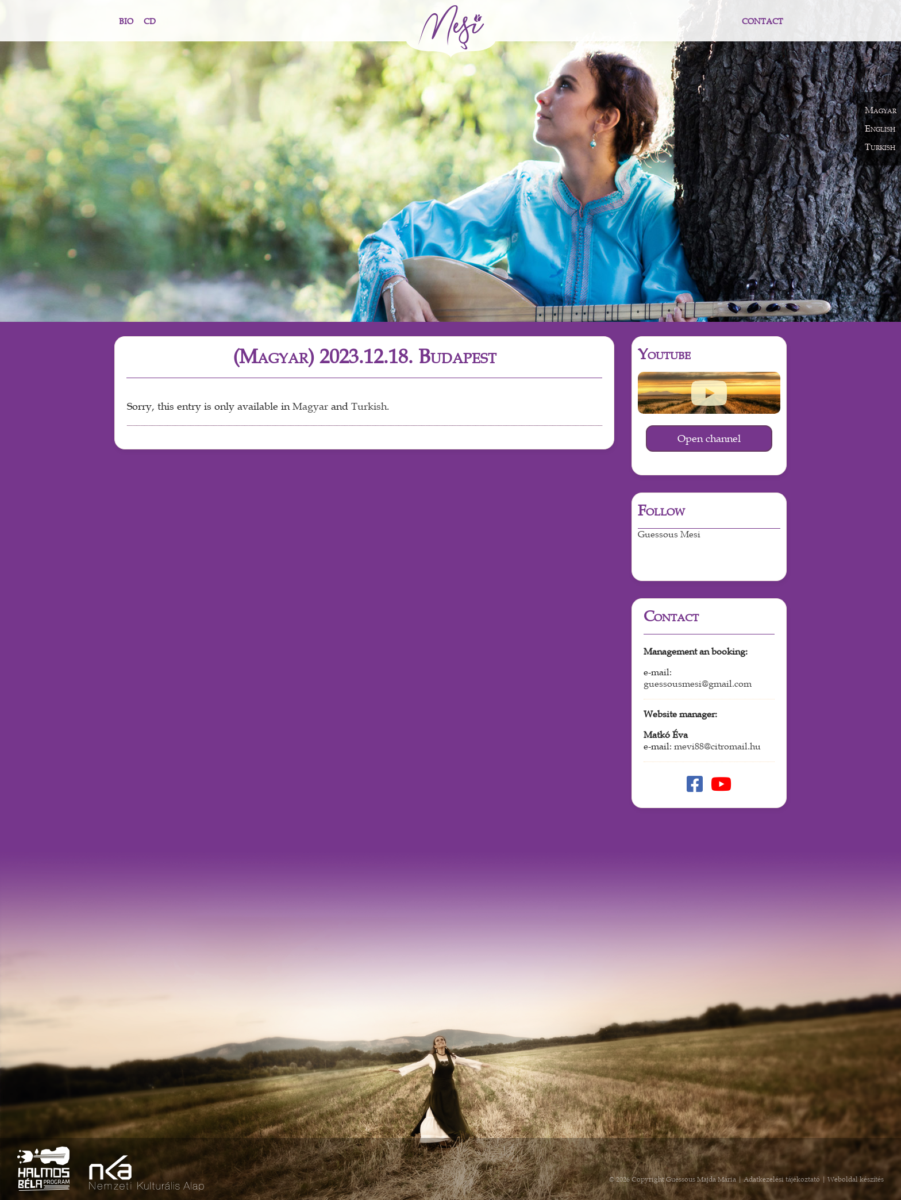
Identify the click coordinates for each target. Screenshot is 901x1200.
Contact (762, 21)
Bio (126, 21)
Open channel (709, 438)
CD (150, 21)
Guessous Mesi (669, 534)
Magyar (310, 407)
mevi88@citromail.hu (717, 746)
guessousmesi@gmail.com (698, 684)
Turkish (369, 407)
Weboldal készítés (855, 1179)
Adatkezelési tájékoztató (782, 1179)
